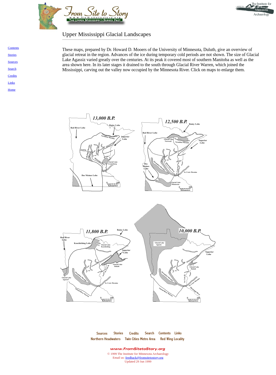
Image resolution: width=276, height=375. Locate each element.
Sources (13, 62)
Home (12, 89)
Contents (13, 48)
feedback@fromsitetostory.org (144, 357)
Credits (12, 75)
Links (11, 82)
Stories (12, 55)
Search (12, 68)
